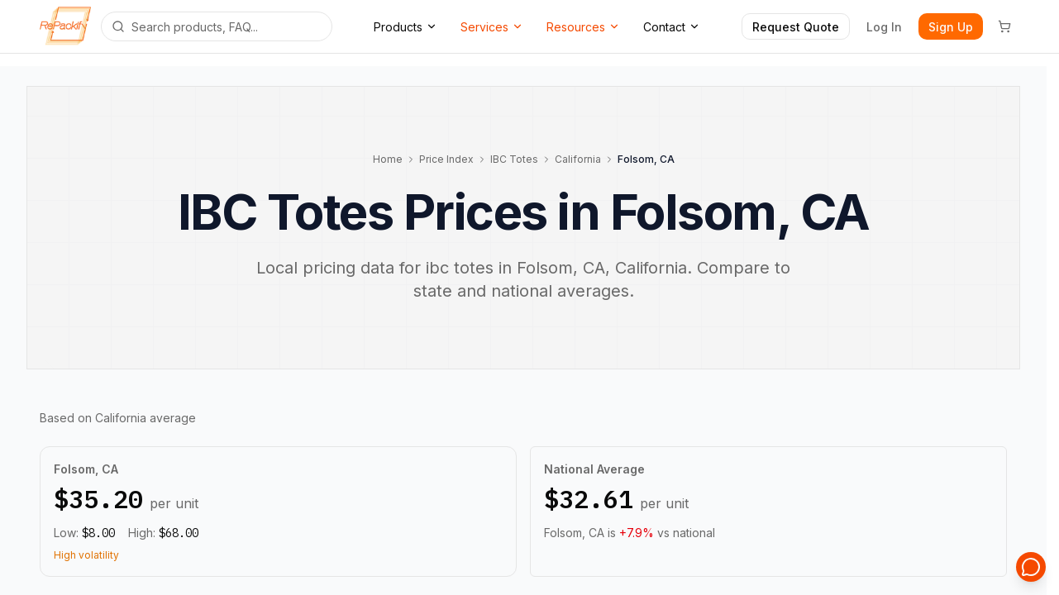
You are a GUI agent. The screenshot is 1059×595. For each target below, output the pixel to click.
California (578, 159)
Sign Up (950, 27)
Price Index (446, 159)
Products (405, 27)
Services (491, 27)
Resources (583, 27)
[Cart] (1004, 26)
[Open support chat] (1031, 567)
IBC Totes (514, 159)
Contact (671, 27)
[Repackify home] (65, 26)
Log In (884, 27)
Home (388, 159)
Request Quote (795, 27)
